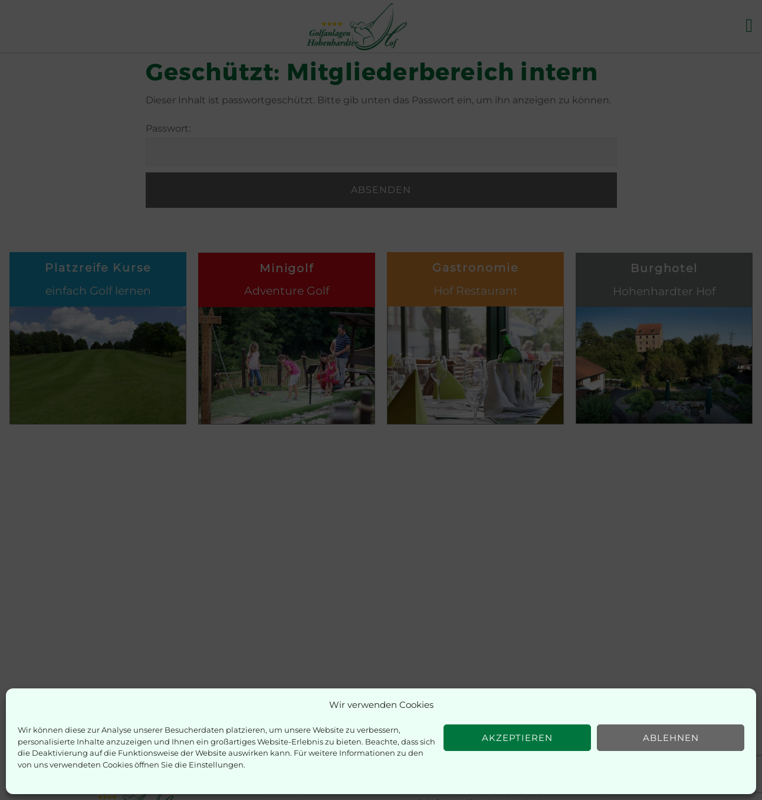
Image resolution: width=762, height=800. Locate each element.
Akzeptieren (517, 737)
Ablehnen (671, 737)
